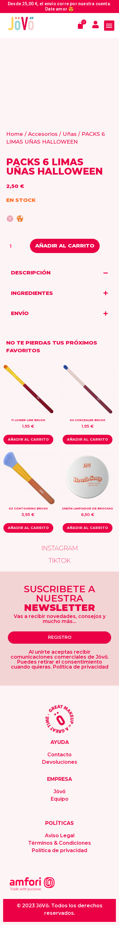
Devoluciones (59, 762)
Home (14, 134)
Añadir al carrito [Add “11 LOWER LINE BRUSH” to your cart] (28, 439)
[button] (109, 25)
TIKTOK (60, 560)
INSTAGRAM (59, 548)
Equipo (60, 799)
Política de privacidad (59, 850)
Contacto (59, 755)
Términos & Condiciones (59, 843)
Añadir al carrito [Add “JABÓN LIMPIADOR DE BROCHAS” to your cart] (87, 528)
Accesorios (43, 134)
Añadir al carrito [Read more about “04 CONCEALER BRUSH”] (87, 439)
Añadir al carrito (64, 245)
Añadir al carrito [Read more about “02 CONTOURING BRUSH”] (28, 528)
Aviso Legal (59, 835)
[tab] (59, 273)
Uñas (70, 134)
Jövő (59, 791)
